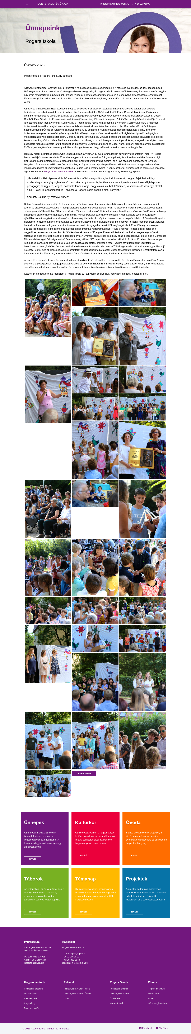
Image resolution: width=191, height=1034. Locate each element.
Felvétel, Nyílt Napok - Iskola (77, 989)
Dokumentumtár (31, 1008)
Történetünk (153, 993)
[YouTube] (161, 1028)
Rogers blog (29, 1003)
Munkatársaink (31, 993)
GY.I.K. (67, 998)
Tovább (32, 859)
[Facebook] (147, 1028)
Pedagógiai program (33, 989)
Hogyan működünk (156, 989)
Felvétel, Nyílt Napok (119, 993)
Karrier (151, 998)
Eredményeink (30, 998)
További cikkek (83, 773)
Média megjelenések (157, 1003)
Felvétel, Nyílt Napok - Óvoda (77, 993)
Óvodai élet (115, 998)
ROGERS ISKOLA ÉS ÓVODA (52, 3)
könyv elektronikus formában (59, 171)
